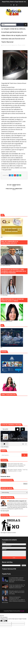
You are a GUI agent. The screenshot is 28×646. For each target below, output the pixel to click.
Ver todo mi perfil (5, 510)
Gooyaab (22, 611)
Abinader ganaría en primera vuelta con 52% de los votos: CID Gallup (17, 592)
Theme (11, 611)
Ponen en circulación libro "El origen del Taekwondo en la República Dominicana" (17, 586)
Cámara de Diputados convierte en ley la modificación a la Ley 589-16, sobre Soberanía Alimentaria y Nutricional (13, 600)
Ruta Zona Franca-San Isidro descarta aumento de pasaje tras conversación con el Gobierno (16, 465)
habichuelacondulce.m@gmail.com (17, 501)
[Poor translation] (5, 621)
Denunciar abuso (5, 476)
